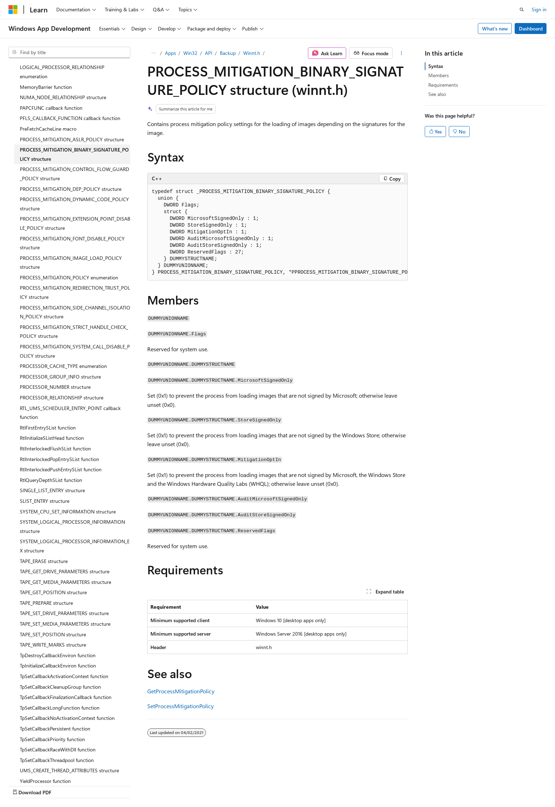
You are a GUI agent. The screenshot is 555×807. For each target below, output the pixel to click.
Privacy (154, 785)
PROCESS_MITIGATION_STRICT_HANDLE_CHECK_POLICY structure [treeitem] (74, 270)
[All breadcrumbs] (153, 53)
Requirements (443, 84)
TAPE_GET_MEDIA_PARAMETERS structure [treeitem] (65, 520)
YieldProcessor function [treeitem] (45, 719)
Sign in (539, 9)
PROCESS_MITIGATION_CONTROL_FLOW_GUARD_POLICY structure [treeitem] (74, 112)
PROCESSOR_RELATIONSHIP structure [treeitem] (61, 336)
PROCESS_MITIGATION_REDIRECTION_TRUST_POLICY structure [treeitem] (75, 231)
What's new (495, 28)
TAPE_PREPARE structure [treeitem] (46, 541)
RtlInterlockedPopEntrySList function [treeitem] (59, 397)
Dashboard (531, 28)
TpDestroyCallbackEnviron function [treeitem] (58, 593)
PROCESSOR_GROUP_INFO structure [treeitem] (60, 315)
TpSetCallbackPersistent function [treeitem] (55, 667)
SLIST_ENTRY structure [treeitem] (44, 439)
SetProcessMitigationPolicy (180, 706)
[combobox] (69, 52)
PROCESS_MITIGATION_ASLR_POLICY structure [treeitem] (72, 77)
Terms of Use (259, 785)
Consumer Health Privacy (203, 785)
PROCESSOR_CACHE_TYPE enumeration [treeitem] (63, 304)
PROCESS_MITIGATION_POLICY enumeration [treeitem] (69, 215)
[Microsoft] (13, 9)
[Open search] (522, 9)
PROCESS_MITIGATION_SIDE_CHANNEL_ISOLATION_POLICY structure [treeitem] (75, 250)
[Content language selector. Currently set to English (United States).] (40, 768)
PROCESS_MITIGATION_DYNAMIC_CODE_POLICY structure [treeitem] (74, 142)
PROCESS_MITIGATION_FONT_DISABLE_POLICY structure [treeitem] (72, 181)
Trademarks (293, 785)
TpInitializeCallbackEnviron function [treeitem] (58, 604)
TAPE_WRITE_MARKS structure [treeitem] (53, 583)
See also (437, 94)
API (208, 53)
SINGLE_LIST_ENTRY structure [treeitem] (52, 428)
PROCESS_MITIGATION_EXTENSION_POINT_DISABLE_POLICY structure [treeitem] (75, 162)
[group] (277, 232)
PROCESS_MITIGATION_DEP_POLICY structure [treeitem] (70, 127)
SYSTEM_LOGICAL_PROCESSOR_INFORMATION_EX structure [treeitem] (75, 484)
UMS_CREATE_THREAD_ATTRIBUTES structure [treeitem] (69, 708)
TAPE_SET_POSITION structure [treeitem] (53, 572)
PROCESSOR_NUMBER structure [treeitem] (55, 325)
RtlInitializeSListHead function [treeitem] (52, 376)
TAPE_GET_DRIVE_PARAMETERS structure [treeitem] (64, 509)
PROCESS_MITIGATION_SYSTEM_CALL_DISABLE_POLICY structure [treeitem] (75, 289)
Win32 (190, 53)
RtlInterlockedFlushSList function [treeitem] (55, 386)
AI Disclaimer (22, 785)
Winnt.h (251, 53)
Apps (170, 53)
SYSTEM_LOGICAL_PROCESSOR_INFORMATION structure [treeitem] (72, 465)
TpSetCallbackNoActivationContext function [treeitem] (67, 656)
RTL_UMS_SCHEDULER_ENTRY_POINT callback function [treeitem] (70, 351)
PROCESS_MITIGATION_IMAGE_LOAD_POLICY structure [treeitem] (71, 201)
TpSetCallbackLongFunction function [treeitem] (59, 646)
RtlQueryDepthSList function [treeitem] (51, 418)
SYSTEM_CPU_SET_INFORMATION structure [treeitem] (68, 450)
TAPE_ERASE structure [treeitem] (44, 499)
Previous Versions (64, 785)
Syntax (435, 66)
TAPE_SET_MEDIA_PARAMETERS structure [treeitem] (65, 562)
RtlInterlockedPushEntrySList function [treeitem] (61, 407)
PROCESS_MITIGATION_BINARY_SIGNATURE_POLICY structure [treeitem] (74, 93)
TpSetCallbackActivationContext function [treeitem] (64, 614)
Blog (96, 785)
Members (438, 75)
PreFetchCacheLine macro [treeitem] (48, 67)
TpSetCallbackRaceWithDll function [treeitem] (58, 687)
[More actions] (401, 53)
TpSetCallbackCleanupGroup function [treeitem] (60, 625)
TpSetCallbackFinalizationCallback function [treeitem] (65, 635)
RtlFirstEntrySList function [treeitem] (48, 366)
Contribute (126, 785)
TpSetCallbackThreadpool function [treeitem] (57, 698)
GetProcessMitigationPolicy (180, 691)
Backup (228, 53)
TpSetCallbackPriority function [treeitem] (52, 677)
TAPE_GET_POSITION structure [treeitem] (53, 530)
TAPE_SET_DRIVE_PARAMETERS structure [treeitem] (64, 551)
